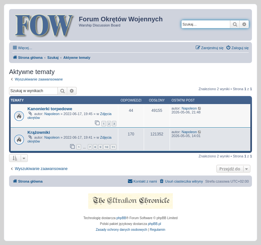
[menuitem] (237, 48)
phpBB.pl (154, 224)
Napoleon (51, 114)
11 (113, 147)
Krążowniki (38, 132)
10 (106, 147)
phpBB (121, 218)
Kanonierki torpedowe (49, 108)
